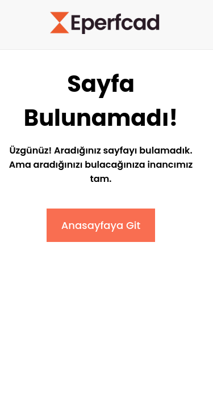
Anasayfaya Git (101, 225)
